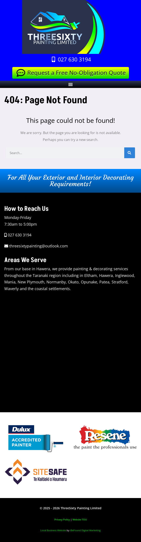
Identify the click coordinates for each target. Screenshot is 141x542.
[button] (70, 84)
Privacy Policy (62, 519)
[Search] (129, 152)
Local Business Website (53, 530)
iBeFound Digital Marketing (85, 530)
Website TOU (79, 519)
